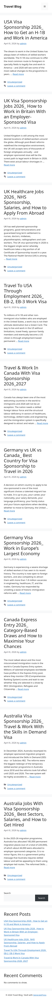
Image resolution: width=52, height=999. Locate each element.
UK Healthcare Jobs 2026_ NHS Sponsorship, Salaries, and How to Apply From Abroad (25, 202)
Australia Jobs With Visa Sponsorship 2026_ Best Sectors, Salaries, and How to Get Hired (25, 814)
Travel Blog (12, 6)
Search (7, 893)
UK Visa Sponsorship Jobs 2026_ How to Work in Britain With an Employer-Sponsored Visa (25, 111)
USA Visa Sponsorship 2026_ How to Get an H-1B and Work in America (25, 30)
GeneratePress (39, 995)
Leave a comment (16, 85)
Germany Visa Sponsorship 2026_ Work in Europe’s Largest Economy (23, 545)
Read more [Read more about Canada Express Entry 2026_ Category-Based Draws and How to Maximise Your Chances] (23, 689)
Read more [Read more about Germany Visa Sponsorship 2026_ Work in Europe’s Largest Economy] (25, 593)
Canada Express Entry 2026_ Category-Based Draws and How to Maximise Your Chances (23, 633)
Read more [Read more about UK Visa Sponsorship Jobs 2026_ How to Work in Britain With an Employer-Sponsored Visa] (9, 164)
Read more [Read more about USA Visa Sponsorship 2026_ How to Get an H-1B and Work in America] (18, 74)
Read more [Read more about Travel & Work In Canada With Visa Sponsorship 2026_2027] (42, 423)
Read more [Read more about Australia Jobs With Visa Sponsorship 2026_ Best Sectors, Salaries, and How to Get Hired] (9, 867)
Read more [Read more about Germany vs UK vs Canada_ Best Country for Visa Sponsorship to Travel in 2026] (9, 510)
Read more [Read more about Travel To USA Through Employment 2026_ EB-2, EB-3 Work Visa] (23, 341)
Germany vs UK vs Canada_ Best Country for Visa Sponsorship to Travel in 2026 (22, 460)
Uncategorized (14, 81)
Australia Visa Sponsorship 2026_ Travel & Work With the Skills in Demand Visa (25, 726)
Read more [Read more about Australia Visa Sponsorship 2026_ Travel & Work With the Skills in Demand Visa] (35, 776)
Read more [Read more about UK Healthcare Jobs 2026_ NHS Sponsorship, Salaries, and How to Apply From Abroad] (11, 258)
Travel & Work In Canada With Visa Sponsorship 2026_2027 (22, 376)
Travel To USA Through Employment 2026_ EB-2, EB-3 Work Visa (25, 293)
